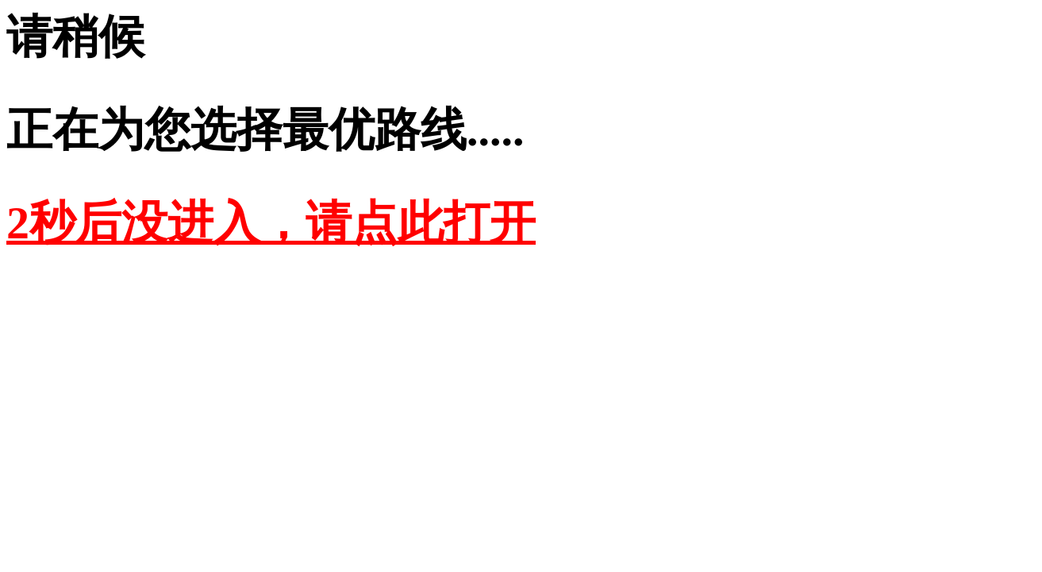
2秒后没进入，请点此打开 (271, 223)
